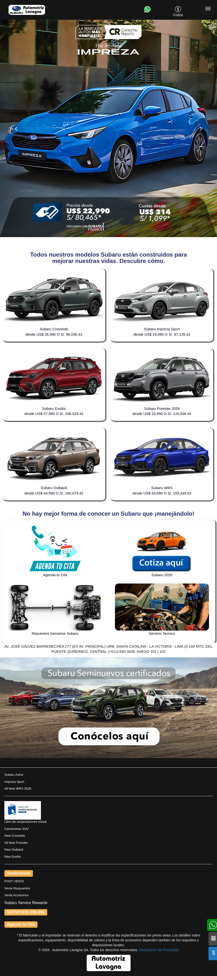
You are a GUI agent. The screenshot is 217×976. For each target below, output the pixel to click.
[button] (16, 128)
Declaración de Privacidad (159, 950)
